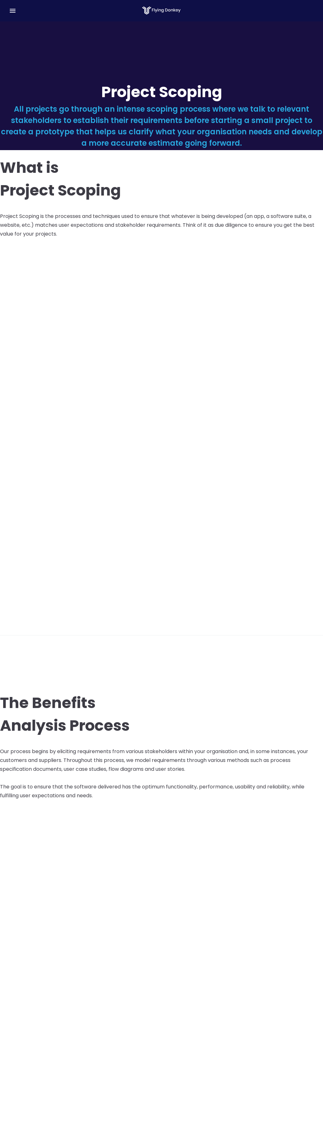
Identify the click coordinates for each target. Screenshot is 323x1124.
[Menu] (12, 10)
